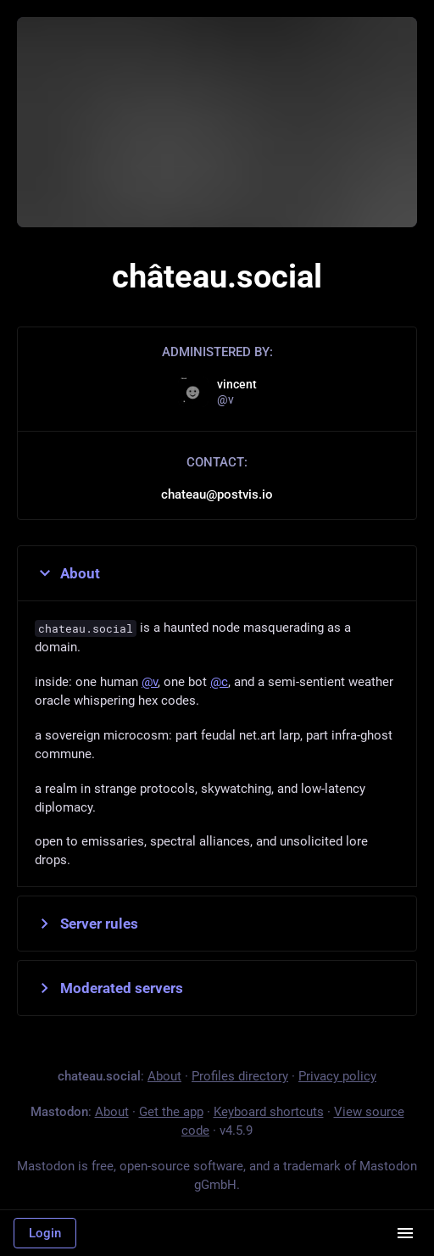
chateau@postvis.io (217, 494)
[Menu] (405, 1233)
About (67, 573)
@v (150, 681)
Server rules (86, 923)
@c (219, 681)
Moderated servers (109, 988)
